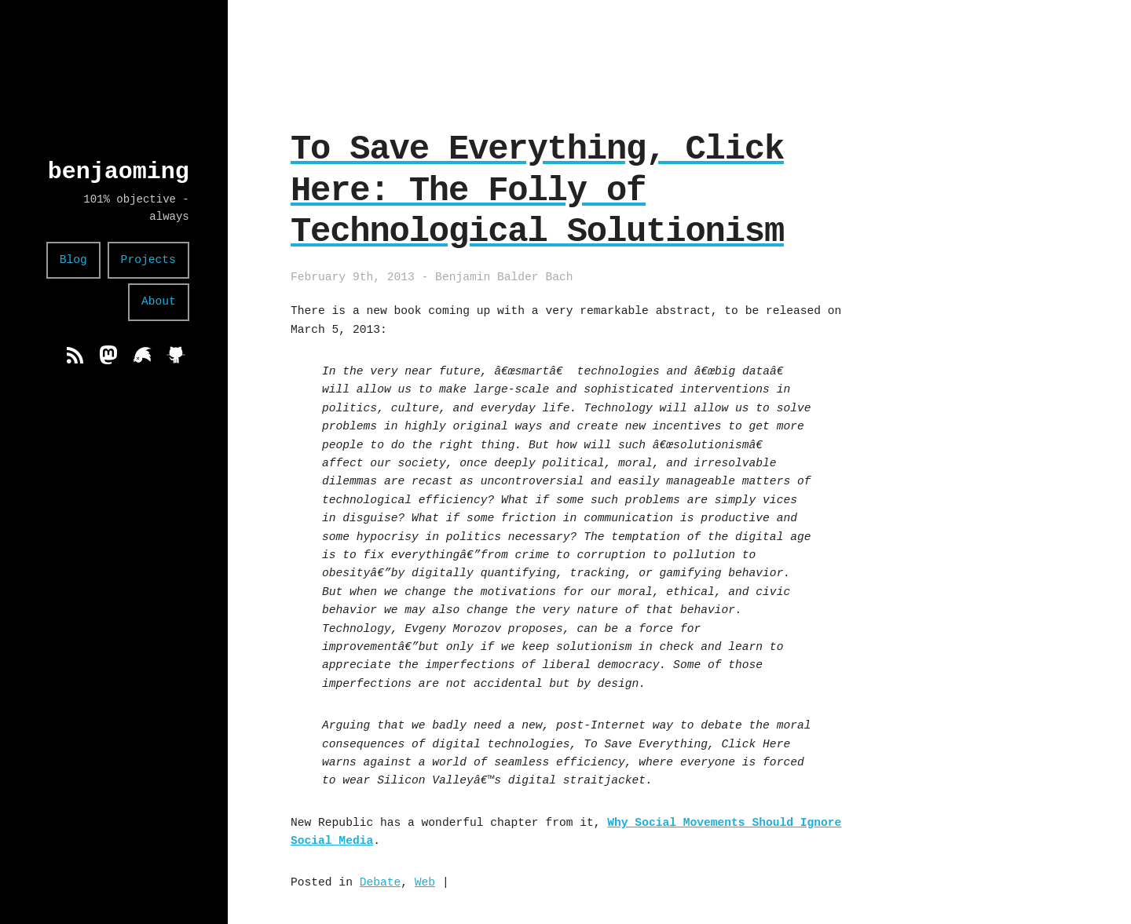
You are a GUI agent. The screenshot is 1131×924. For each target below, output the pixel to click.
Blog (73, 260)
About (158, 301)
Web (425, 882)
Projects (148, 260)
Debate (380, 882)
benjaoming (118, 171)
